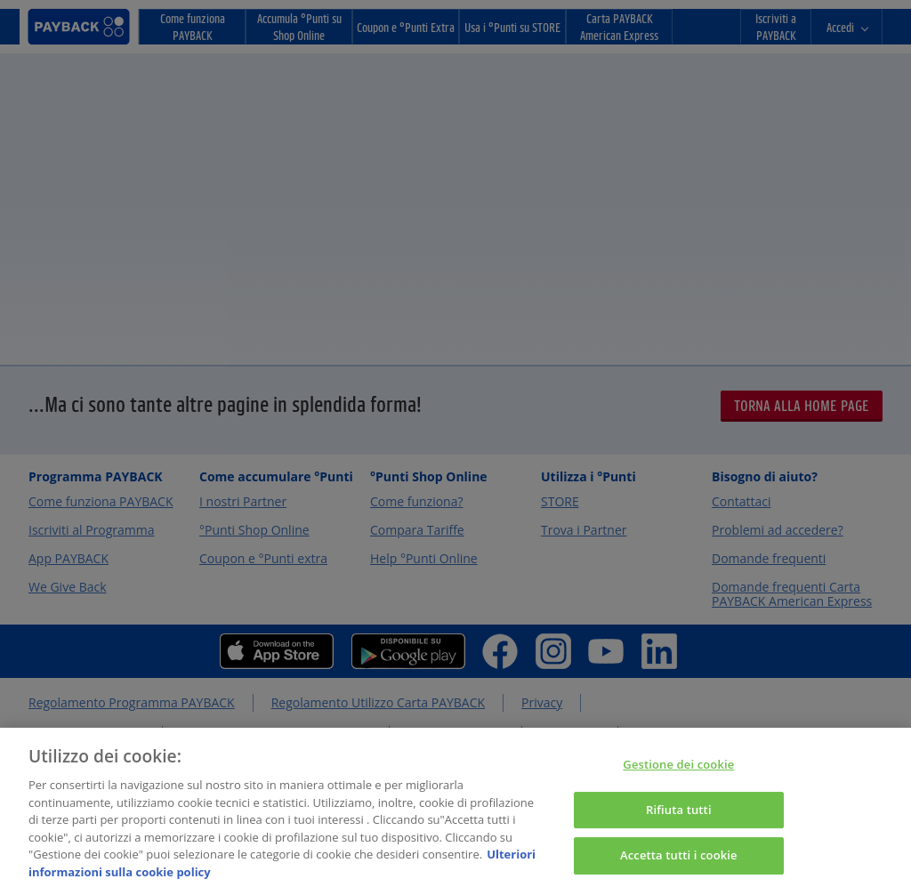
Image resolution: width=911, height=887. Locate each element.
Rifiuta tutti (679, 818)
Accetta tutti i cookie (679, 864)
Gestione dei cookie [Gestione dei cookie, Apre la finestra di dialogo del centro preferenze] (678, 773)
